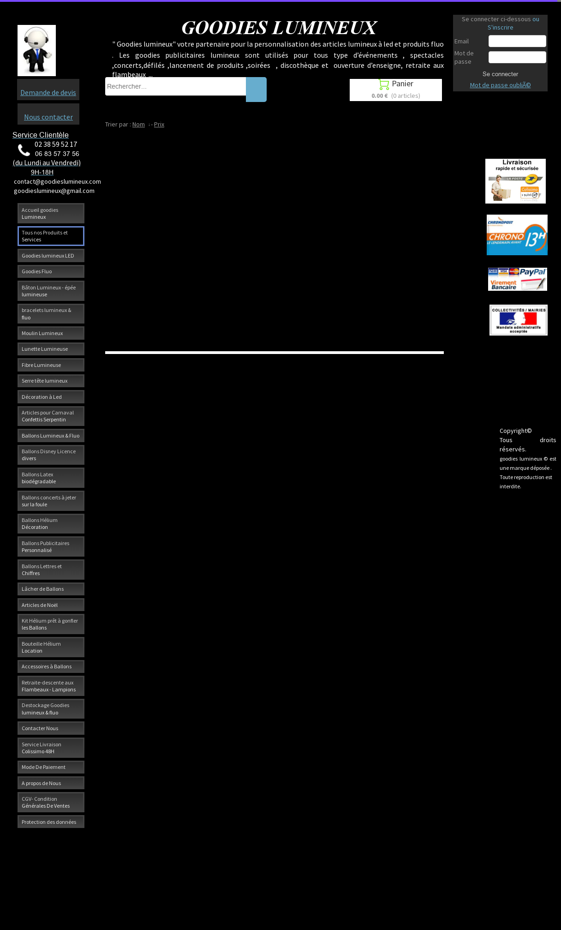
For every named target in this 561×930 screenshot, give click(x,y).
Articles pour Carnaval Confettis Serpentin (48, 416)
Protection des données (49, 821)
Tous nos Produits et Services (45, 236)
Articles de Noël (40, 604)
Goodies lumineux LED (48, 255)
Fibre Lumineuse (41, 364)
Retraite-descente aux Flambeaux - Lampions (49, 686)
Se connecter (500, 74)
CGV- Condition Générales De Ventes (46, 802)
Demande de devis (48, 92)
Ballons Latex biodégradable (39, 478)
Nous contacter (48, 116)
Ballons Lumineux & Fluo (50, 435)
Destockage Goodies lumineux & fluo (45, 708)
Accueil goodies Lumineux (40, 213)
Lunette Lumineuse (45, 348)
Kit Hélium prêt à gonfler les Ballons (50, 624)
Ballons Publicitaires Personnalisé (45, 546)
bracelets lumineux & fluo (46, 313)
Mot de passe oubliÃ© (500, 85)
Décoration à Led (42, 396)
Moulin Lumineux (42, 333)
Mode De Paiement (44, 766)
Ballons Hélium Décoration (40, 523)
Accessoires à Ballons (47, 666)
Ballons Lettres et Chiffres (42, 569)
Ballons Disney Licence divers (49, 455)
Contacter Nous (40, 728)
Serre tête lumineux (44, 380)
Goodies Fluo (37, 271)
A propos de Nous (41, 783)
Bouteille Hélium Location (41, 647)
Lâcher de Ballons (43, 588)
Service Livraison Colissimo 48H (41, 748)
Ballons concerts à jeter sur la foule (49, 501)
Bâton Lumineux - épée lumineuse (49, 291)
